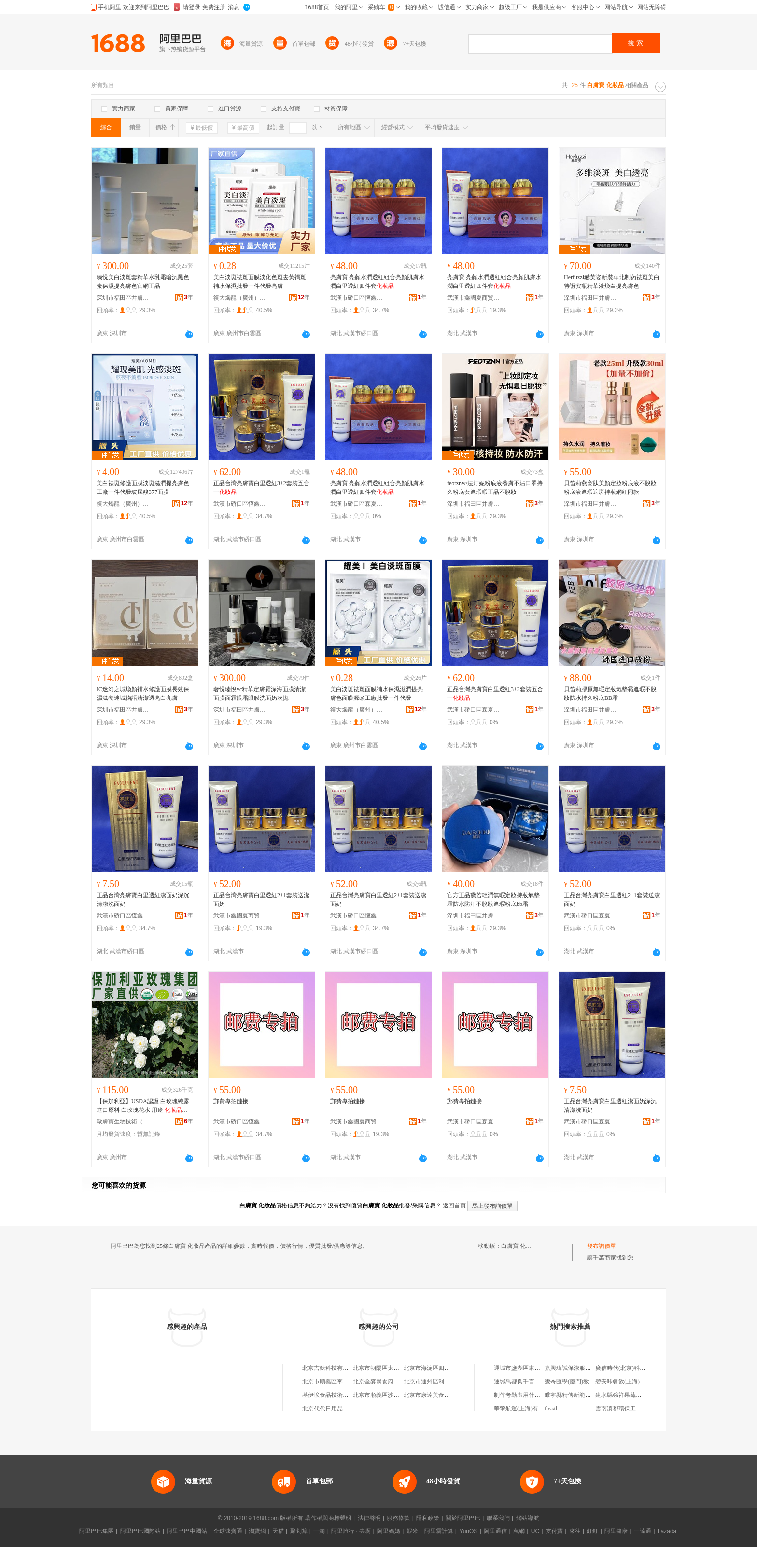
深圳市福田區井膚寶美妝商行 (123, 297)
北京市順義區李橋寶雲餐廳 (337, 1381)
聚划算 (299, 1531)
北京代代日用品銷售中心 (334, 1408)
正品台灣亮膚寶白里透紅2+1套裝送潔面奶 (261, 899)
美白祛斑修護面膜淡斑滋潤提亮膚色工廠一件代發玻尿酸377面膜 (143, 487)
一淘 (319, 1531)
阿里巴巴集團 (96, 1531)
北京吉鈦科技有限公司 (331, 1368)
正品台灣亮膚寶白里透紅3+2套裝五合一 (261, 487)
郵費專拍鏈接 (230, 1101)
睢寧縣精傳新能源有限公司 (579, 1395)
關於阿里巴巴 (463, 1518)
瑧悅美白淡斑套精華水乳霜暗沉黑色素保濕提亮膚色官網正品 (143, 281)
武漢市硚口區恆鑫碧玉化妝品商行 (356, 297)
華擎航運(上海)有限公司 (525, 1408)
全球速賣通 (227, 1531)
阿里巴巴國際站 (140, 1531)
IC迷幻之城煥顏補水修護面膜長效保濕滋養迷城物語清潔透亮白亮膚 (143, 693)
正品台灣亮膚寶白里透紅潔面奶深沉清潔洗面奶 (143, 899)
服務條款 (398, 1518)
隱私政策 (427, 1518)
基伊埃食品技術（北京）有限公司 (345, 1395)
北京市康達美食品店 (430, 1395)
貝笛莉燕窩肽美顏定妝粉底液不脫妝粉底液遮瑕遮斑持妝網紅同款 (610, 487)
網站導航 (527, 1518)
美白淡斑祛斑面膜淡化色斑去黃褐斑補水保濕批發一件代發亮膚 (259, 281)
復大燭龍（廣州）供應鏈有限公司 (239, 297)
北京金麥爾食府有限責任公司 (390, 1381)
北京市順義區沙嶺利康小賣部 (390, 1395)
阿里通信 (495, 1531)
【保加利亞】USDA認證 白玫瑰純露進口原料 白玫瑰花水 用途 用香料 (143, 1106)
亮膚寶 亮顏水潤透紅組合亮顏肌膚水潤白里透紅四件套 (377, 281)
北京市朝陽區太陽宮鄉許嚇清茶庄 (396, 1368)
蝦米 (412, 1531)
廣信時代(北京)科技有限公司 (632, 1368)
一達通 (642, 1531)
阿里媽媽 (388, 1531)
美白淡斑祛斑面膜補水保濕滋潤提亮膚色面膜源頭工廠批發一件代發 (376, 693)
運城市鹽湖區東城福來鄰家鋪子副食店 (543, 1368)
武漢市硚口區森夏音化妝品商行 (356, 503)
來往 (575, 1531)
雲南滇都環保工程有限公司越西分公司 (644, 1408)
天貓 (278, 1531)
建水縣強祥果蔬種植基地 (627, 1395)
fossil (551, 1408)
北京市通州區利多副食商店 (438, 1381)
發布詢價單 (601, 1246)
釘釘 (592, 1531)
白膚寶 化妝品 (519, 1246)
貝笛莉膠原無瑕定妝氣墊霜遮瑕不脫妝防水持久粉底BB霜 (610, 693)
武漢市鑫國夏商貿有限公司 (473, 297)
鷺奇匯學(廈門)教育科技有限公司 (587, 1381)
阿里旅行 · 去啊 (351, 1531)
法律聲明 (369, 1518)
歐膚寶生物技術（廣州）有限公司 (123, 1121)
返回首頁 (454, 1205)
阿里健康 (616, 1531)
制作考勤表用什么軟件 (523, 1395)
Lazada (667, 1531)
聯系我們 (498, 1518)
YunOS (468, 1531)
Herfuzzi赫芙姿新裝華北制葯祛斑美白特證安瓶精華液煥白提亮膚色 (611, 281)
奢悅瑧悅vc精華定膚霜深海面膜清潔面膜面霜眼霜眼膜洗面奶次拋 (259, 693)
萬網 (519, 1531)
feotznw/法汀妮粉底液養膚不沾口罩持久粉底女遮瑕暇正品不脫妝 (495, 487)
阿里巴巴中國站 (187, 1531)
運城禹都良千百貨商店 (523, 1381)
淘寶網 (257, 1531)
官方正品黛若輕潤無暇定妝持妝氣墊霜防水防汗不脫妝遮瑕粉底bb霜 (493, 899)
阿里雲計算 (438, 1531)
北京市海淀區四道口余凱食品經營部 (450, 1368)
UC (535, 1531)
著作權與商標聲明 (328, 1518)
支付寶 (554, 1531)
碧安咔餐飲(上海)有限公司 (629, 1381)
